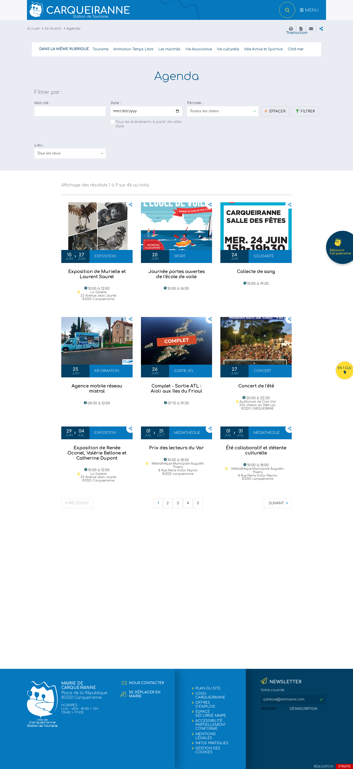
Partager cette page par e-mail (311, 28)
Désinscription (303, 709)
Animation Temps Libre (133, 49)
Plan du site (208, 688)
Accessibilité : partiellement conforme (210, 724)
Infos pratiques (211, 743)
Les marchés (169, 49)
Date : (116, 103)
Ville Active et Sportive (263, 49)
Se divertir (53, 28)
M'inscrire (321, 700)
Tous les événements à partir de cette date (148, 124)
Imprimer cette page (291, 28)
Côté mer (296, 49)
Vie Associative (199, 49)
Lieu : (39, 145)
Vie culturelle (228, 49)
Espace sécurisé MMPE (210, 713)
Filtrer (307, 111)
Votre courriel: (273, 690)
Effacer (276, 111)
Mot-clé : (42, 103)
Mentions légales (205, 736)
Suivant (276, 503)
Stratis (344, 766)
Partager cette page (321, 28)
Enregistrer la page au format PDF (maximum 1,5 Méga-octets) (301, 28)
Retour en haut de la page (323, 761)
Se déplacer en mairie (145, 694)
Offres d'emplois (205, 704)
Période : (195, 103)
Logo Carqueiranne (210, 695)
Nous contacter (146, 683)
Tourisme (100, 49)
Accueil (33, 28)
